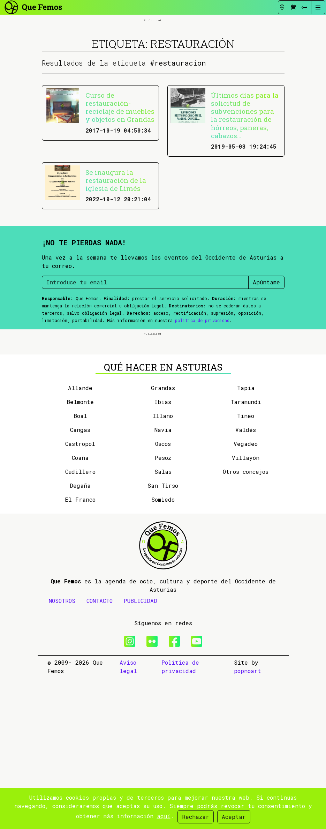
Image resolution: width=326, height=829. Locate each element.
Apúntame (266, 357)
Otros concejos (245, 622)
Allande (80, 539)
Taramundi (245, 553)
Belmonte (80, 553)
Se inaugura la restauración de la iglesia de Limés (115, 255)
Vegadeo (246, 594)
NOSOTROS (62, 751)
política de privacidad (202, 395)
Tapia (246, 539)
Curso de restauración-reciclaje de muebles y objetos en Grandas (119, 182)
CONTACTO (99, 751)
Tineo (245, 566)
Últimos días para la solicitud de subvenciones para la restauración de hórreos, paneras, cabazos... (245, 190)
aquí (163, 816)
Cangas (80, 580)
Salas (163, 622)
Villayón (245, 608)
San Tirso (162, 636)
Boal (80, 566)
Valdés (245, 580)
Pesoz (163, 608)
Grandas (163, 539)
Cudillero (80, 622)
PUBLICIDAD (140, 751)
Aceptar (234, 816)
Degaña (80, 636)
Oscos (163, 594)
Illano (163, 566)
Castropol (80, 594)
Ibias (162, 553)
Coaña (80, 608)
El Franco (80, 650)
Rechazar (195, 816)
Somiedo (163, 650)
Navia (163, 580)
